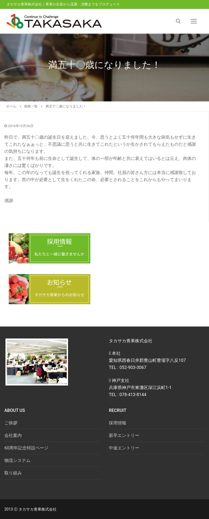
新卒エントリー (124, 435)
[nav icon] (193, 21)
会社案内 (13, 435)
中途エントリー (124, 447)
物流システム (17, 460)
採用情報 (117, 422)
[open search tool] (178, 21)
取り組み (13, 473)
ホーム (11, 106)
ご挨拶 (10, 422)
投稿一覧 (31, 106)
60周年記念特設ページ (26, 447)
